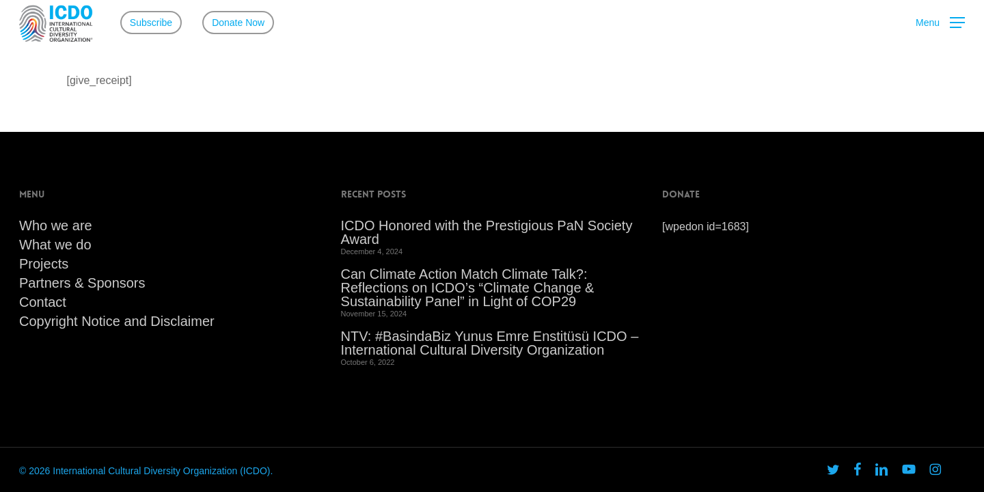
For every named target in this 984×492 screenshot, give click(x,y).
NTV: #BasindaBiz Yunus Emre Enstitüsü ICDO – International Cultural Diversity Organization (490, 343)
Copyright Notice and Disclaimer (117, 321)
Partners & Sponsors (82, 283)
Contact (42, 302)
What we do (55, 244)
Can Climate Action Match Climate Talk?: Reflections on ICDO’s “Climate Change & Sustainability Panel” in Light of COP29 (467, 287)
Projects (43, 264)
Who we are (55, 225)
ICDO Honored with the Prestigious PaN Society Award (487, 232)
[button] (940, 23)
